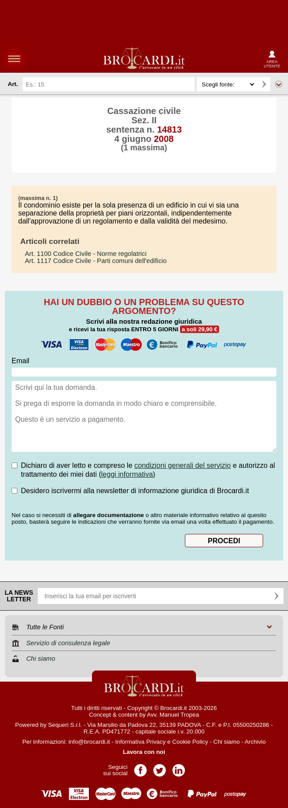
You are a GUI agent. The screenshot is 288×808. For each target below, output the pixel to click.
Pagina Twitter (159, 767)
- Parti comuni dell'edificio (96, 260)
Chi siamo (226, 741)
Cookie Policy (190, 741)
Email (20, 361)
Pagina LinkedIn (178, 767)
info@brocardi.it (89, 741)
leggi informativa (127, 474)
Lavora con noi (144, 752)
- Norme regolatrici (86, 253)
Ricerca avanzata (279, 84)
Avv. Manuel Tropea (173, 714)
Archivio (254, 741)
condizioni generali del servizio (182, 465)
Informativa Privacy (140, 741)
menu (14, 58)
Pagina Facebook (140, 767)
